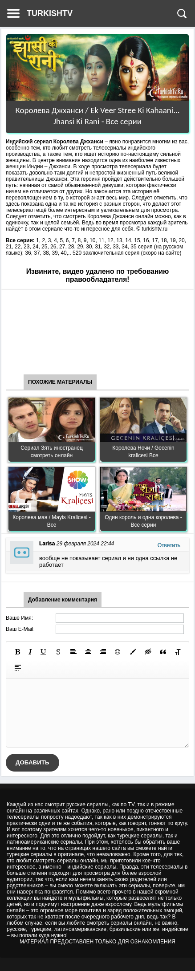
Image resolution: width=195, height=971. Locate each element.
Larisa (47, 543)
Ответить (169, 545)
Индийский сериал (29, 141)
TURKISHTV (50, 13)
